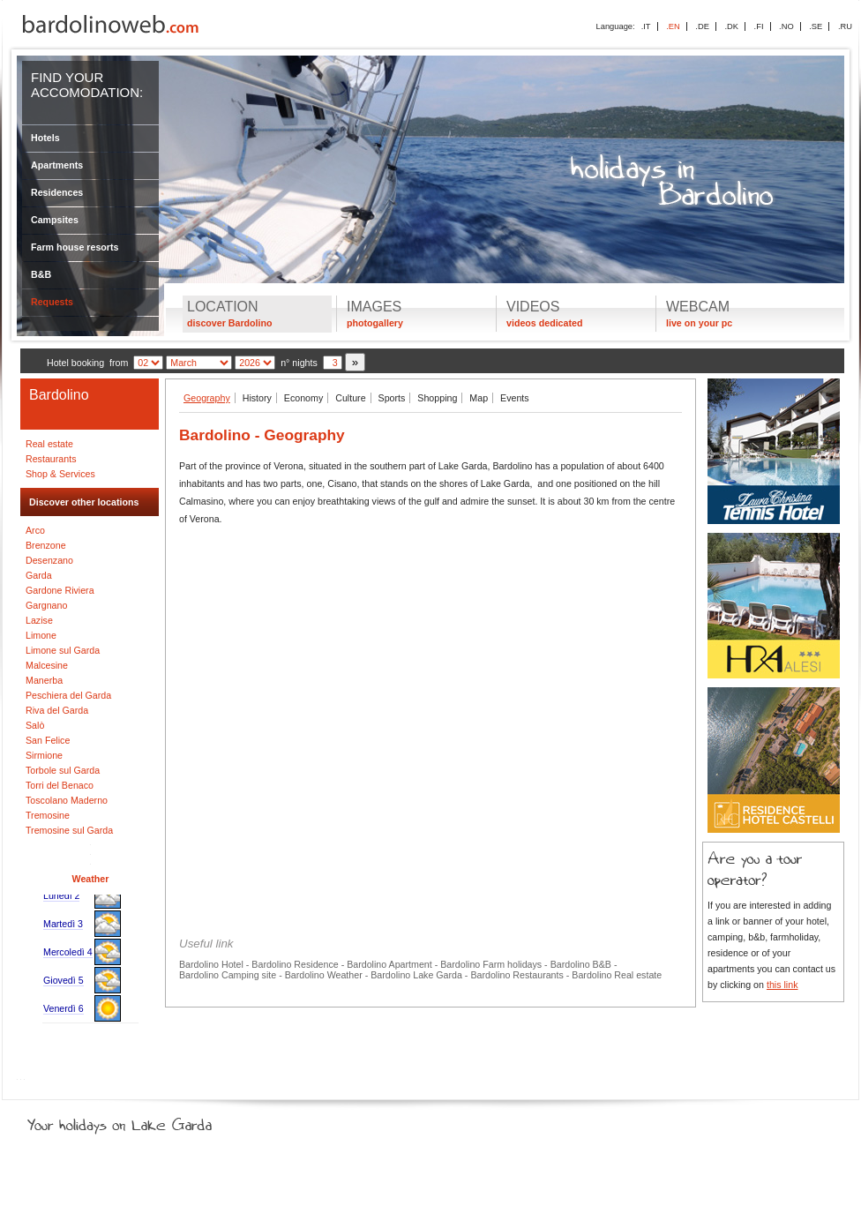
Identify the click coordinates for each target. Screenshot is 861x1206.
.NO (786, 26)
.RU (845, 26)
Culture (350, 398)
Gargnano (46, 605)
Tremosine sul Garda (69, 830)
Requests (52, 301)
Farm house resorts (75, 247)
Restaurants (51, 458)
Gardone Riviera (60, 590)
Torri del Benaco (60, 785)
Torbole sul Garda (63, 770)
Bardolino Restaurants (516, 975)
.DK (731, 26)
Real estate (49, 443)
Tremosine (48, 815)
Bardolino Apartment (389, 964)
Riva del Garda (57, 710)
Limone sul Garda (63, 650)
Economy (303, 398)
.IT (646, 26)
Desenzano (49, 560)
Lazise (39, 620)
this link (782, 984)
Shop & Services (60, 473)
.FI (759, 26)
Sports (392, 398)
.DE (702, 26)
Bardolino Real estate (617, 975)
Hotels (45, 137)
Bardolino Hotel (211, 964)
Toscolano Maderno (67, 800)
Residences (57, 192)
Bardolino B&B (580, 964)
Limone (41, 635)
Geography (206, 398)
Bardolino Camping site (227, 975)
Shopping (437, 398)
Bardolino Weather (324, 975)
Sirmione (44, 755)
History (257, 398)
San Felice (48, 740)
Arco (35, 530)
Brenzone (46, 545)
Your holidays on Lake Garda (159, 1121)
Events (514, 398)
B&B (41, 274)
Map (478, 398)
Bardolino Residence (294, 964)
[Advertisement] (430, 661)
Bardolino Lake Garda (416, 975)
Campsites (55, 219)
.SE (815, 26)
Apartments (57, 165)
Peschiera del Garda (68, 695)
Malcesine (47, 665)
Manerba (44, 680)
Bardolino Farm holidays (491, 964)
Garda (39, 575)
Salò (35, 725)
